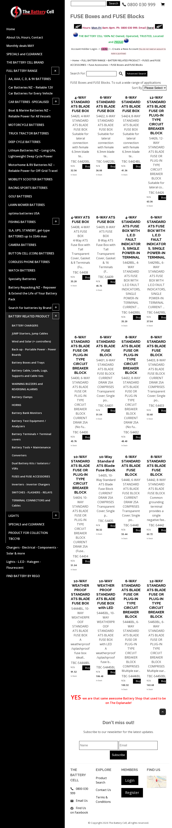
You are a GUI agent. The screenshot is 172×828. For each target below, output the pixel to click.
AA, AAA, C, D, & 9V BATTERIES (30, 79)
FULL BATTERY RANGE (21, 71)
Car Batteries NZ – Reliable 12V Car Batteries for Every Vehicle (31, 90)
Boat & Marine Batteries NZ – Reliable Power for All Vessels (30, 113)
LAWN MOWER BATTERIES (27, 205)
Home (10, 29)
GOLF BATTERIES (20, 196)
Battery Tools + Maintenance (31, 447)
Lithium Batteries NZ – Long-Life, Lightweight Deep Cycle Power (32, 153)
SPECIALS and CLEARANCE (24, 54)
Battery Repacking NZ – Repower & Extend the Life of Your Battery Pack (33, 293)
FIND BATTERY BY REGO (23, 576)
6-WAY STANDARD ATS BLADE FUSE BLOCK (105, 346)
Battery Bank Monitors (27, 413)
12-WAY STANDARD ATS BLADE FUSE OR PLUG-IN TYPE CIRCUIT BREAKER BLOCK (156, 115)
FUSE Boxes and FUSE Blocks (127, 64)
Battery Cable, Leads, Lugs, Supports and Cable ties (30, 373)
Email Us (82, 801)
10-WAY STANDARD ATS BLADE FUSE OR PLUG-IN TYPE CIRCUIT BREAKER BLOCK (80, 474)
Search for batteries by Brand (30, 308)
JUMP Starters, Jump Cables (30, 333)
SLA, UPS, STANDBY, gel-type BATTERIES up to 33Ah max (29, 233)
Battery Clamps (22, 397)
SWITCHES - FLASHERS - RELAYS (32, 492)
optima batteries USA (24, 213)
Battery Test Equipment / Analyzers (29, 423)
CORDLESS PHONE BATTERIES (29, 262)
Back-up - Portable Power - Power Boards (34, 352)
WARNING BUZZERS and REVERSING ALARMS (27, 386)
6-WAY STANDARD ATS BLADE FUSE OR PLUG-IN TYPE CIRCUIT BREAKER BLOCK (80, 355)
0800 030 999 (139, 4)
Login (129, 780)
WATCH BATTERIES (22, 270)
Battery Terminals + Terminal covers (31, 436)
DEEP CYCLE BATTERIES (25, 142)
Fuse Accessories (98, 64)
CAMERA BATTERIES (22, 245)
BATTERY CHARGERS (25, 325)
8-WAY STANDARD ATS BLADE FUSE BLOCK (156, 346)
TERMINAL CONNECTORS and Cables (31, 503)
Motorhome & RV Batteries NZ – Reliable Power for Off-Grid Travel (33, 168)
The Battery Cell (118, 822)
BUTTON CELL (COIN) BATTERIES (31, 253)
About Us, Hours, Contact (24, 37)
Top (162, 712)
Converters (19, 455)
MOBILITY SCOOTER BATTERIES (31, 179)
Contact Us (103, 790)
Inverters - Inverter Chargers (31, 484)
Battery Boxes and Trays (28, 362)
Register (132, 792)
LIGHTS (14, 516)
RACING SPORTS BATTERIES (28, 188)
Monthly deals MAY (20, 46)
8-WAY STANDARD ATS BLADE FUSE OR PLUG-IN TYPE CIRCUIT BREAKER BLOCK (131, 355)
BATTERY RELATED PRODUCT (29, 316)
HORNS (16, 405)
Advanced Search (136, 73)
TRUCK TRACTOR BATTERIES (29, 133)
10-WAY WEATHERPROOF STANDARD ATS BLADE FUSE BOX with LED (105, 594)
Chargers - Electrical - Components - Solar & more (32, 550)
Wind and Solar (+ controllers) (31, 341)
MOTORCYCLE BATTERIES (26, 125)
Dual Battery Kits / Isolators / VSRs (31, 466)
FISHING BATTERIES (22, 222)
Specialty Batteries (22, 279)
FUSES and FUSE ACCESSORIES (31, 476)
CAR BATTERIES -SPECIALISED (29, 102)
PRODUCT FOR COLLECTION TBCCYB (28, 536)
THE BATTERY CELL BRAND (25, 62)
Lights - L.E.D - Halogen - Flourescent (23, 565)
